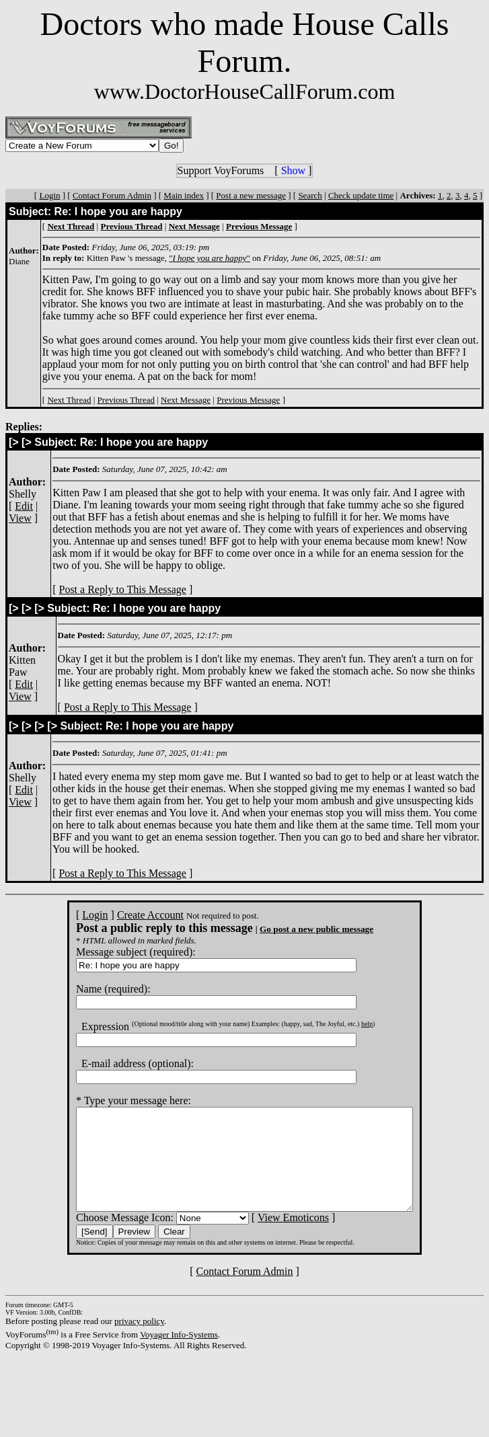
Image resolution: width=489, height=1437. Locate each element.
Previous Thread (126, 400)
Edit (24, 506)
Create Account (130, 915)
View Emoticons (273, 1237)
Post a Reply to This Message (122, 589)
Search (310, 195)
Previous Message (248, 400)
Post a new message (251, 195)
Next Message (186, 400)
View (20, 518)
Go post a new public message (296, 929)
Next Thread (69, 400)
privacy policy (139, 1341)
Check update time (360, 195)
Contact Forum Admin (112, 195)
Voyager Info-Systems (179, 1355)
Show (293, 170)
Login (49, 195)
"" (209, 258)
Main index (183, 195)
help (346, 1023)
